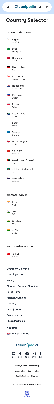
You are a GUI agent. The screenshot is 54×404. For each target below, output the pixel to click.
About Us (12, 327)
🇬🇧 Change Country (18, 333)
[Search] (8, 6)
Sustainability (14, 315)
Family (10, 280)
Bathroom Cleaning (18, 268)
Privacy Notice (21, 366)
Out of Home (14, 309)
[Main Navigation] (47, 6)
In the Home (14, 291)
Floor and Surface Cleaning (22, 286)
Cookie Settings (22, 376)
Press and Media (16, 320)
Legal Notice (20, 371)
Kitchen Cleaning (16, 297)
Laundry (11, 303)
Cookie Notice (33, 371)
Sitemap (34, 376)
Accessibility (34, 366)
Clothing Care (15, 274)
